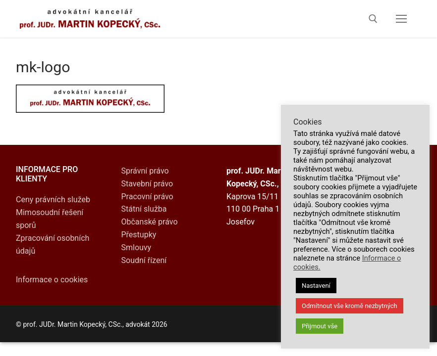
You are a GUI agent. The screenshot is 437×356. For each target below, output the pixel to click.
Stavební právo (147, 183)
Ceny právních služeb (53, 199)
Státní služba (144, 209)
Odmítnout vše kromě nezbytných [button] (349, 306)
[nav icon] (401, 18)
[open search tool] (373, 18)
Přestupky (139, 234)
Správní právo (145, 171)
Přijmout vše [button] (319, 326)
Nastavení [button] (316, 285)
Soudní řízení (144, 260)
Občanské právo (149, 221)
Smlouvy (136, 247)
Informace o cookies (52, 279)
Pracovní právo (147, 196)
